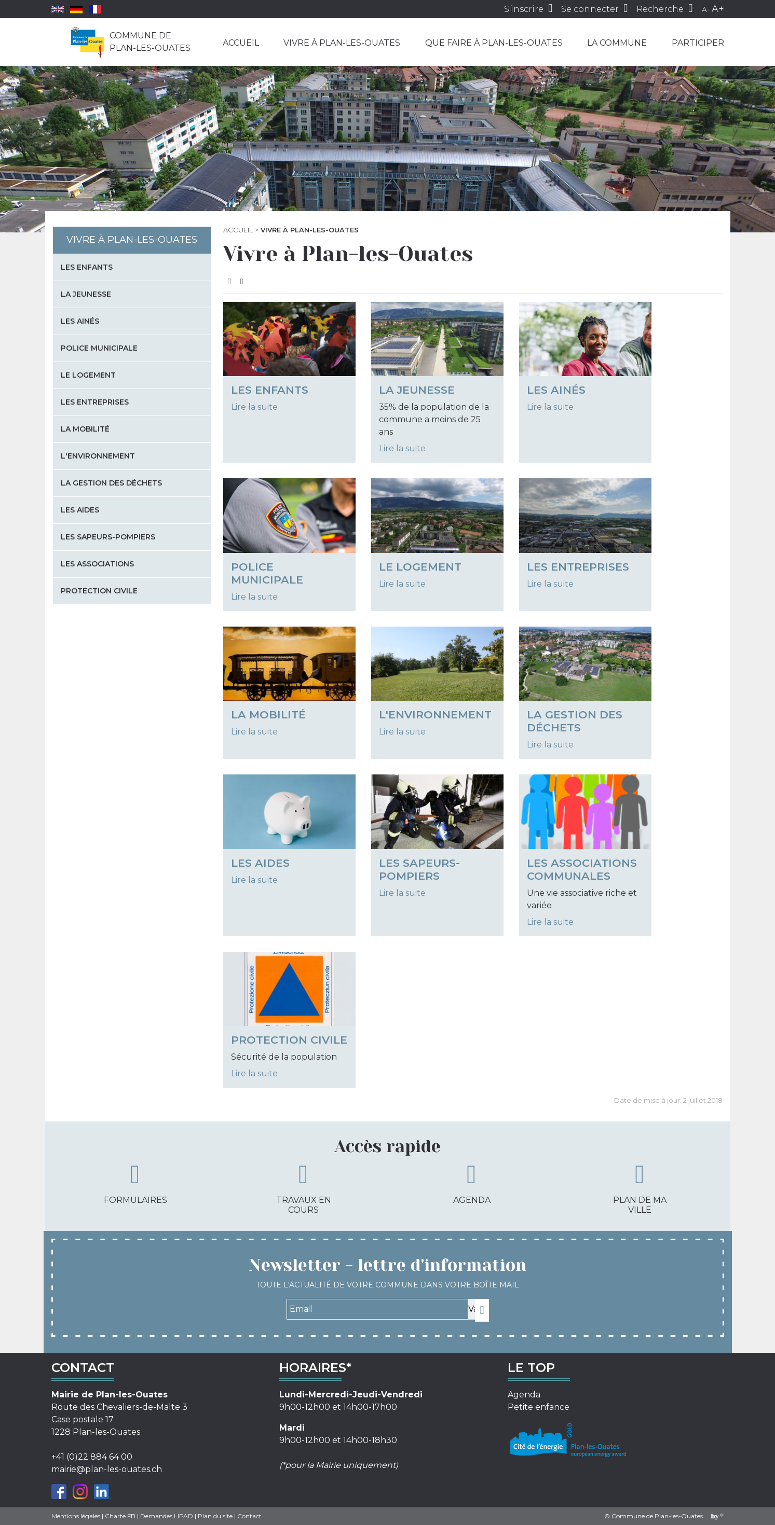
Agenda (472, 1183)
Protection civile (289, 1039)
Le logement (420, 566)
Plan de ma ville (640, 1188)
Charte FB (120, 1516)
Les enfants (269, 389)
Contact (249, 1516)
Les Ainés (556, 389)
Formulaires (135, 1183)
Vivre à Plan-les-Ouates (341, 43)
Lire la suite (254, 407)
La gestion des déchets (574, 721)
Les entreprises (578, 566)
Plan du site (215, 1516)
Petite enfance (538, 1407)
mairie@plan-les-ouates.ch (106, 1469)
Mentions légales (75, 1516)
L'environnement (435, 714)
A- (706, 9)
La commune (617, 43)
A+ (718, 9)
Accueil (241, 43)
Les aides (260, 862)
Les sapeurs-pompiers (419, 869)
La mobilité (268, 714)
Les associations (97, 564)
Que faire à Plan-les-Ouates (494, 43)
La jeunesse (417, 389)
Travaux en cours (303, 1188)
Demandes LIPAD (166, 1516)
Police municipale (267, 573)
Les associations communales (582, 869)
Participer (698, 43)
